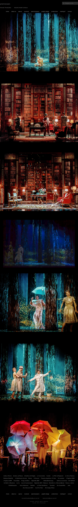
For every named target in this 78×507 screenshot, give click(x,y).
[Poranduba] (17, 481)
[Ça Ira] (18, 483)
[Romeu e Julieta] (70, 483)
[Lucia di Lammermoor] (27, 483)
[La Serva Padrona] (69, 476)
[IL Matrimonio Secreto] (21, 478)
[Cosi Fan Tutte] (39, 488)
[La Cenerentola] (41, 476)
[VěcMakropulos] (12, 485)
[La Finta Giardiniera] (42, 485)
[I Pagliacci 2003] (70, 478)
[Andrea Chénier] (8, 476)
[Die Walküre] (71, 481)
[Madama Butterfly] (8, 478)
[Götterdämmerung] (48, 481)
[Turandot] (52, 485)
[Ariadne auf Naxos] (18, 476)
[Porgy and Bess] (25, 481)
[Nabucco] (45, 483)
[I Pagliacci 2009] (8, 481)
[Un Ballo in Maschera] (9, 483)
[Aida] (69, 485)
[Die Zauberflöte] (61, 485)
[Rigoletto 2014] (38, 483)
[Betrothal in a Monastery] (55, 483)
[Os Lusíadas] (61, 478)
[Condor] (48, 476)
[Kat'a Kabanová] (24, 485)
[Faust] (62, 483)
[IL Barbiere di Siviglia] (29, 476)
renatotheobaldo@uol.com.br (30, 498)
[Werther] (32, 485)
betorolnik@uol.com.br (50, 498)
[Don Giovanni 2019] (28, 488)
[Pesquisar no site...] (70, 3)
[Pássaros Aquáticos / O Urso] (48, 478)
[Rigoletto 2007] (35, 481)
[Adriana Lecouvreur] (62, 481)
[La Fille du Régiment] (58, 476)
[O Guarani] (36, 478)
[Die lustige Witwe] (50, 488)
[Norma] (30, 478)
